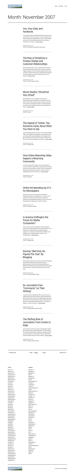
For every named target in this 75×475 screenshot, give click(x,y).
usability (37, 81)
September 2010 (11, 379)
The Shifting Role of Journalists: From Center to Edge (37, 322)
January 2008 (10, 432)
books (29, 379)
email (29, 389)
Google (29, 392)
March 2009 (10, 409)
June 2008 (10, 424)
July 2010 (10, 382)
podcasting (30, 417)
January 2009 (10, 412)
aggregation (30, 373)
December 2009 (11, 394)
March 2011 (10, 371)
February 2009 (10, 410)
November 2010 (11, 376)
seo (29, 432)
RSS (29, 429)
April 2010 (10, 387)
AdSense (30, 369)
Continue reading (39, 41)
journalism (30, 176)
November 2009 (11, 396)
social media (30, 433)
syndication (30, 437)
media (32, 240)
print (29, 419)
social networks (42, 47)
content (29, 112)
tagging (29, 438)
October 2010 (10, 377)
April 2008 (10, 427)
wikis (29, 453)
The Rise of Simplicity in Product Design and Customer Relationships (35, 61)
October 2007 (10, 437)
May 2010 (10, 386)
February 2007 (10, 450)
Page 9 (44, 352)
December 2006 (11, 453)
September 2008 (11, 419)
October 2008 (10, 417)
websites (30, 450)
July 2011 (10, 369)
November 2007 (11, 435)
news (29, 409)
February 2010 (10, 391)
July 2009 (10, 402)
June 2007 (10, 443)
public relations (31, 424)
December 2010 (11, 374)
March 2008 (10, 429)
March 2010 (10, 389)
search (29, 430)
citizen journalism (31, 381)
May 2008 (10, 425)
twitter (32, 144)
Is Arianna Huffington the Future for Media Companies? (35, 220)
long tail (29, 399)
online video (30, 415)
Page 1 (31, 352)
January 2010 (10, 392)
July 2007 (10, 442)
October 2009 (10, 397)
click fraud (30, 382)
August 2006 (10, 460)
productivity (30, 422)
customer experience (35, 47)
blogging (29, 144)
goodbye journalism (34, 308)
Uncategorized (31, 442)
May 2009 (10, 405)
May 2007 (10, 445)
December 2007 (11, 433)
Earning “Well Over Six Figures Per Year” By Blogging (34, 254)
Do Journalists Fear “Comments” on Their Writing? (34, 288)
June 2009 (10, 404)
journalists (40, 308)
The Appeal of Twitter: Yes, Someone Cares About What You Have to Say (37, 126)
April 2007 (10, 447)
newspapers (34, 206)
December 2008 (11, 414)
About (56, 6)
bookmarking (30, 377)
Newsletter (61, 6)
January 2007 (10, 452)
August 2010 (10, 381)
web (29, 447)
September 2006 (11, 458)
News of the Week (31, 410)
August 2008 (10, 420)
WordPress (65, 468)
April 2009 (10, 407)
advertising (30, 47)
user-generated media (32, 445)
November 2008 (11, 415)
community (30, 384)
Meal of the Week (31, 404)
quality (29, 427)
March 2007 (10, 448)
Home (66, 6)
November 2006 (11, 455)
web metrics (30, 448)
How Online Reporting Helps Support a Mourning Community (37, 158)
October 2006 (10, 456)
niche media (30, 414)
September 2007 (11, 438)
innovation (30, 394)
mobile (29, 407)
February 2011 (10, 373)
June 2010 (10, 384)
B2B (29, 374)
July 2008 (10, 422)
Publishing (30, 425)
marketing (37, 274)
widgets (29, 452)
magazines (30, 400)
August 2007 (10, 440)
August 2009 (10, 400)
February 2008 (10, 430)
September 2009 (11, 399)
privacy (29, 420)
